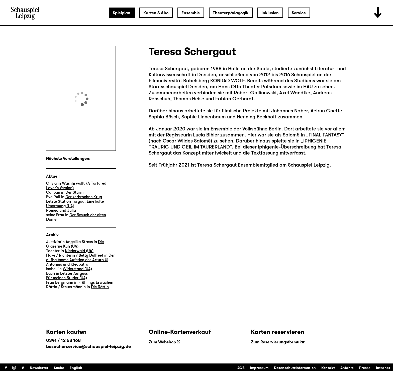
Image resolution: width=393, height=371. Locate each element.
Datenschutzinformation (295, 368)
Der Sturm (74, 192)
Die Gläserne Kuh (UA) (75, 244)
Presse (364, 368)
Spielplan (121, 13)
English (76, 368)
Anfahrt (347, 368)
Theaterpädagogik (230, 13)
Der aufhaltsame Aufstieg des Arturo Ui (80, 257)
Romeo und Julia (61, 210)
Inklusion (270, 13)
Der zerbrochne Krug (83, 197)
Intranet (383, 368)
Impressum (259, 368)
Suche (59, 368)
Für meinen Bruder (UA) (66, 278)
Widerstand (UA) (77, 269)
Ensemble (190, 13)
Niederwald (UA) (79, 251)
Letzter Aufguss (74, 273)
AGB (241, 368)
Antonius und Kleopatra (67, 264)
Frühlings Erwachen (95, 282)
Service (299, 13)
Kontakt (328, 368)
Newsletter (39, 368)
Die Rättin (100, 287)
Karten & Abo (155, 13)
